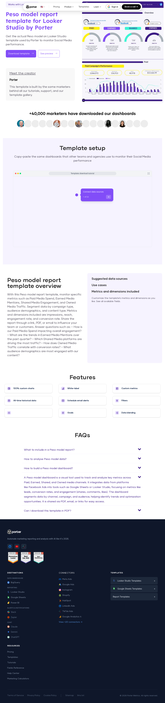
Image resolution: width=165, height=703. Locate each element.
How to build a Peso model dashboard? (48, 468)
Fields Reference (15, 668)
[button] (49, 53)
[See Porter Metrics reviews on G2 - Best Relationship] (38, 558)
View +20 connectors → (70, 622)
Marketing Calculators (18, 679)
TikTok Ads (66, 611)
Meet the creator (22, 73)
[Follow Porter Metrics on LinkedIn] (9, 546)
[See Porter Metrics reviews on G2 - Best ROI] (26, 558)
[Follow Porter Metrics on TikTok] (23, 546)
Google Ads (66, 585)
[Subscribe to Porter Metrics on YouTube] (16, 546)
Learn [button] (97, 7)
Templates (83, 7)
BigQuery (13, 583)
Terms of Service (15, 695)
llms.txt (80, 695)
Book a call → (131, 7)
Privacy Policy (33, 695)
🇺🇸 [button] (43, 7)
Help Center (13, 673)
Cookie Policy (50, 695)
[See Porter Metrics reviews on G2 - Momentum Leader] (13, 558)
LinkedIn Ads (67, 606)
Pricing (56, 7)
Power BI (13, 603)
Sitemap (69, 695)
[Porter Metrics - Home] (31, 7)
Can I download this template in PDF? (47, 511)
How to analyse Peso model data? (45, 459)
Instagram (65, 590)
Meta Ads (65, 579)
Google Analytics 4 (70, 617)
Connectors (67, 573)
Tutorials (11, 663)
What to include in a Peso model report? (49, 450)
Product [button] (69, 7)
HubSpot (65, 601)
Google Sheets (16, 597)
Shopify (64, 595)
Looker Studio (16, 592)
